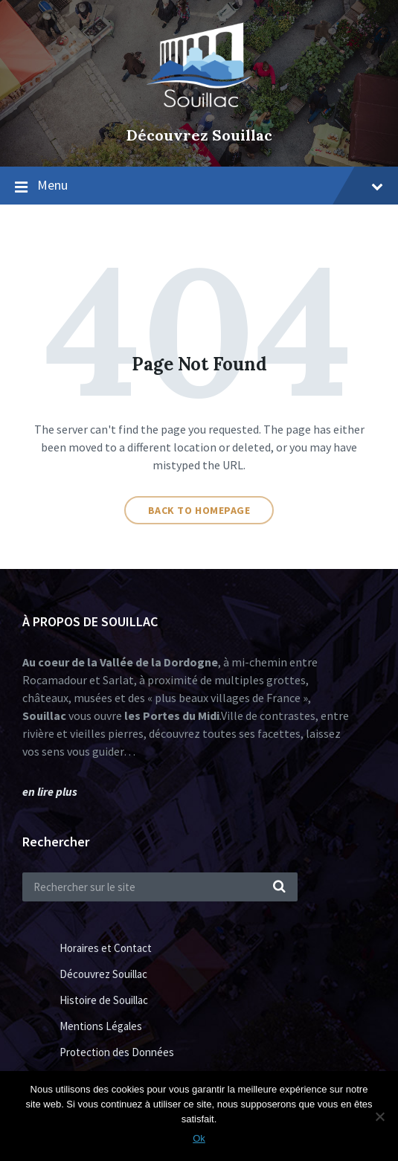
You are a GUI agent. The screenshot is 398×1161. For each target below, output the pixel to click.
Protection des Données (117, 1052)
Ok (199, 1138)
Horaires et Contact (106, 948)
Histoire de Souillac (104, 1000)
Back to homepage (199, 510)
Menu (210, 184)
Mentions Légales (101, 1026)
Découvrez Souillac (199, 135)
